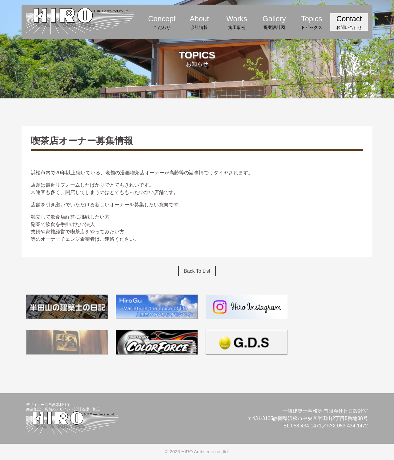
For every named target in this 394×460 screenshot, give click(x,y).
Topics (312, 22)
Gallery (274, 22)
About (199, 22)
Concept (162, 22)
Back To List (197, 271)
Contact (349, 22)
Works (236, 22)
